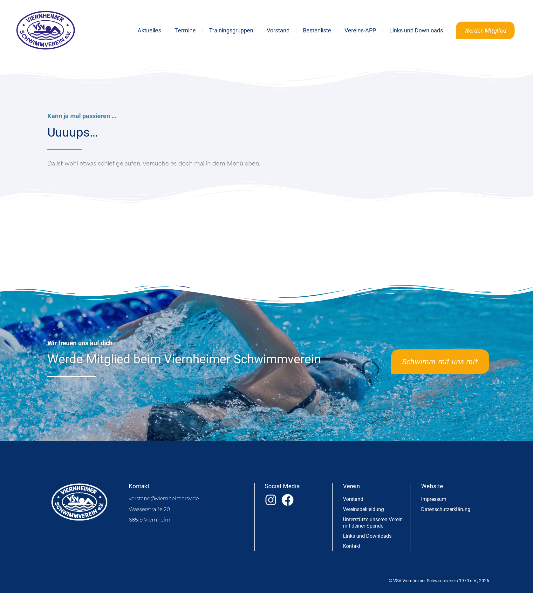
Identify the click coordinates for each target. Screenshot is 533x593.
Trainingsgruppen (231, 30)
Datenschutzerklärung (445, 509)
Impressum (433, 498)
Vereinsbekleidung (363, 509)
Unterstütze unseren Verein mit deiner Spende (373, 522)
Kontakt (351, 545)
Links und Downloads (416, 30)
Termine (185, 30)
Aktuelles (149, 30)
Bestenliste (317, 30)
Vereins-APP (360, 30)
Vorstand (278, 30)
